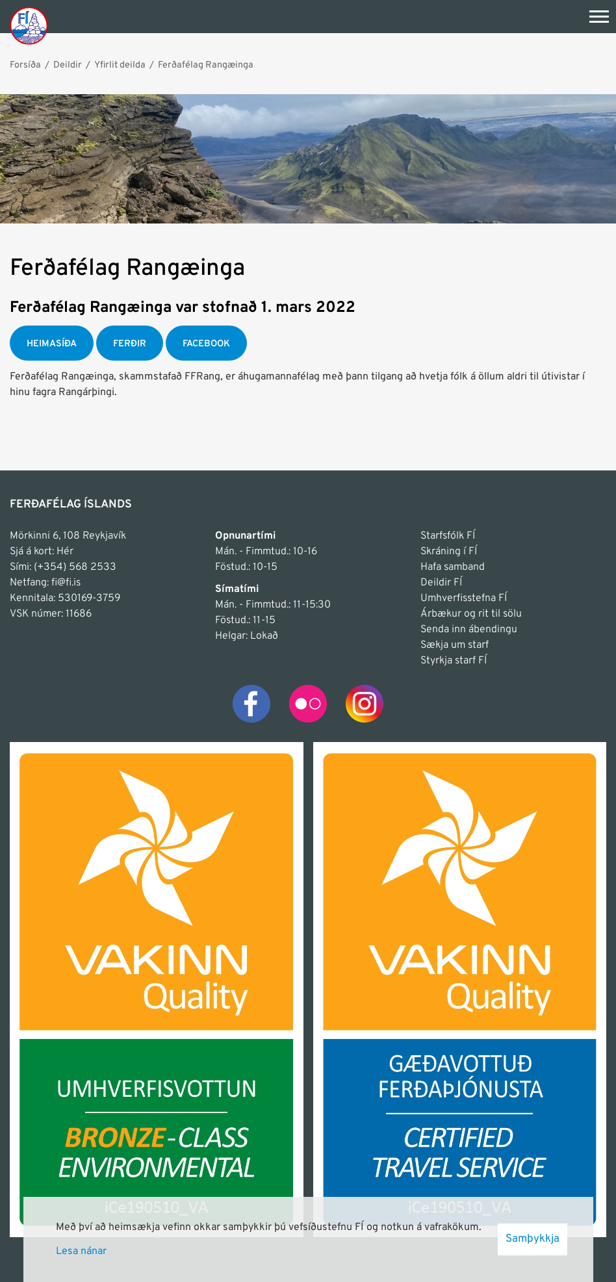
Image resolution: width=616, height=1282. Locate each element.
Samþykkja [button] (532, 1239)
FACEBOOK (206, 344)
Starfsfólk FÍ (447, 536)
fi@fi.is (66, 582)
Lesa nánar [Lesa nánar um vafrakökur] (81, 1251)
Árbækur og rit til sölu (471, 614)
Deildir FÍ (441, 582)
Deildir (67, 65)
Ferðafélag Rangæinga (205, 65)
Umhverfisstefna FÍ (463, 598)
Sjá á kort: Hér (41, 551)
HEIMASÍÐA (52, 344)
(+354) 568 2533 (75, 567)
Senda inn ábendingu (468, 629)
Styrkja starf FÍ (453, 660)
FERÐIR (129, 344)
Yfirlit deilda (120, 65)
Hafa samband (452, 567)
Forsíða (25, 65)
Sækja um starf (454, 645)
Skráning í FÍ (448, 551)
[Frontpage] (29, 25)
